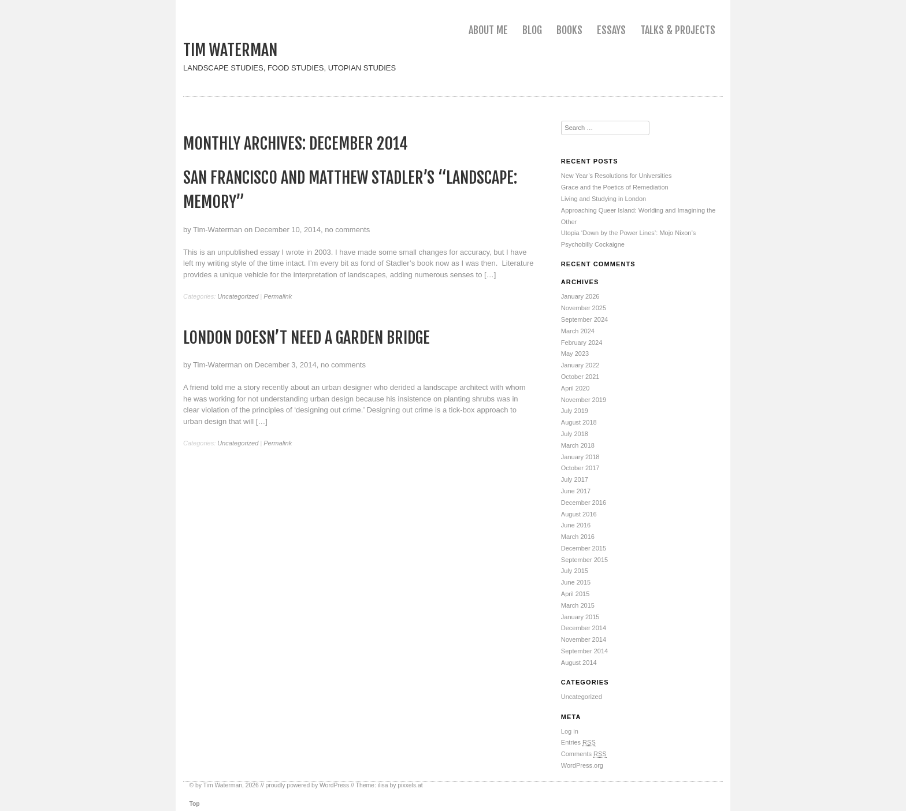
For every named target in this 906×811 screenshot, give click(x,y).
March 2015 (578, 605)
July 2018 (574, 433)
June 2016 (576, 525)
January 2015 (580, 616)
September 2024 (584, 319)
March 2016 (578, 536)
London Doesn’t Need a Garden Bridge (306, 338)
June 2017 (576, 491)
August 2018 (579, 422)
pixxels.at (410, 785)
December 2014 (583, 627)
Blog (532, 30)
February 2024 (582, 342)
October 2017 (580, 467)
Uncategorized (237, 296)
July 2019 (574, 410)
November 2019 (583, 399)
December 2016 (583, 502)
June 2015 (576, 582)
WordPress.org (582, 765)
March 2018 (578, 445)
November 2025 (583, 307)
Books (569, 30)
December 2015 (583, 548)
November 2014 (583, 639)
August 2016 (579, 514)
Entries (578, 742)
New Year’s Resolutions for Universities (616, 175)
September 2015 (584, 559)
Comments (584, 754)
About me (488, 30)
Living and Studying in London (603, 198)
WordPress (334, 785)
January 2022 (580, 365)
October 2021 (580, 376)
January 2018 (580, 456)
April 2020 (575, 388)
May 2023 (575, 353)
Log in (569, 731)
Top (194, 804)
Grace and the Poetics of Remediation (615, 187)
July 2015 (574, 570)
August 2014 (579, 662)
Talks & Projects (677, 30)
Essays (611, 30)
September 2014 (584, 651)
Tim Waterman (230, 50)
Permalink (277, 296)
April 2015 (575, 593)
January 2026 (580, 296)
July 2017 (574, 479)
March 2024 (578, 331)
